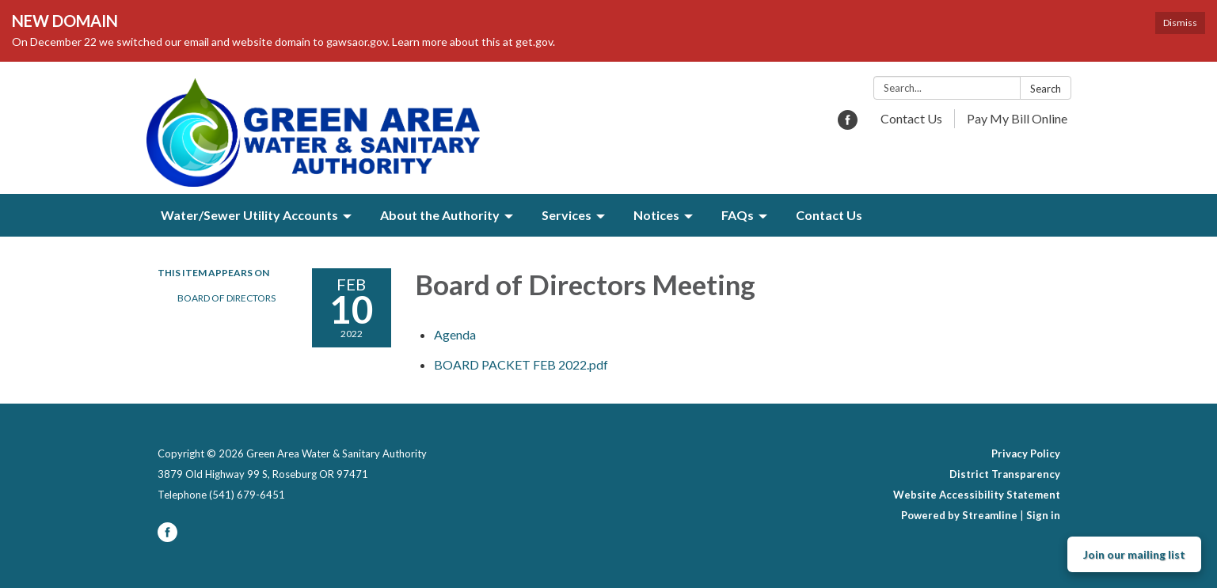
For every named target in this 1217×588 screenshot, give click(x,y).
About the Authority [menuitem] (440, 214)
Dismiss (1180, 22)
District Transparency (1004, 474)
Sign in (1043, 515)
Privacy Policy (1025, 453)
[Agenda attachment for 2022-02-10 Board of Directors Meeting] (455, 334)
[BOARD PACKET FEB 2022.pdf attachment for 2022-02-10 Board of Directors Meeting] (521, 364)
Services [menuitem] (566, 214)
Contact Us (911, 118)
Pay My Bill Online (1017, 118)
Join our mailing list (1134, 554)
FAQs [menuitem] (737, 214)
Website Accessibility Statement (976, 494)
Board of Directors (226, 298)
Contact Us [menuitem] (829, 214)
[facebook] (848, 124)
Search (1045, 88)
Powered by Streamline (959, 515)
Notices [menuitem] (656, 214)
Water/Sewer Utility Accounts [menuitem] (249, 214)
